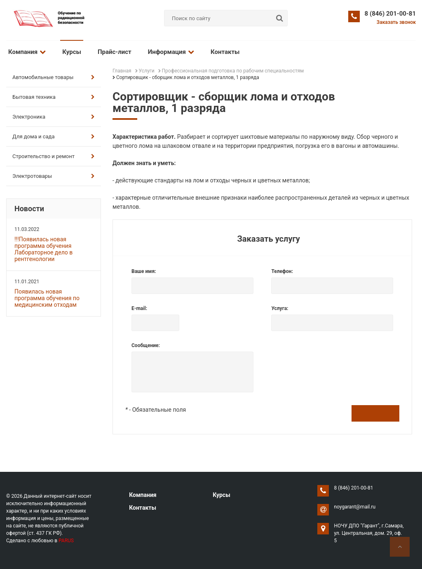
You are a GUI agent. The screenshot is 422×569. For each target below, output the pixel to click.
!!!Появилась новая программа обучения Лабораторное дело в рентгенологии (43, 249)
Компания (27, 52)
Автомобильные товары (53, 77)
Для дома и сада (53, 136)
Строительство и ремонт (53, 156)
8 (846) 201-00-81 (390, 13)
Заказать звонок (396, 22)
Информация (171, 52)
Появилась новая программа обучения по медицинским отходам (47, 298)
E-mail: (139, 308)
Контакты (225, 52)
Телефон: (282, 271)
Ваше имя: (143, 271)
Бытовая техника (53, 97)
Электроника (53, 117)
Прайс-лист (114, 52)
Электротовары (53, 176)
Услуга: (279, 308)
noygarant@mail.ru (354, 507)
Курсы (71, 52)
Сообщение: (145, 345)
